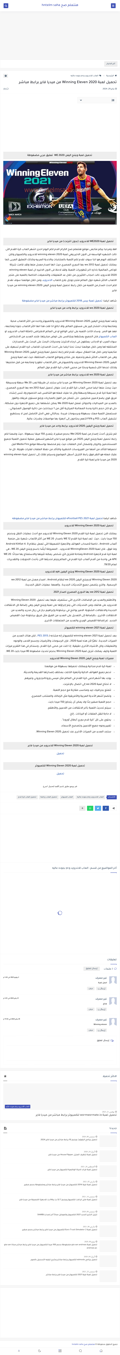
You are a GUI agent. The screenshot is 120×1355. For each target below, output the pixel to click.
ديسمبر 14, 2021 (88, 1197)
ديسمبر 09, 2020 (88, 1212)
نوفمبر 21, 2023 (108, 1112)
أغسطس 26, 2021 (88, 1167)
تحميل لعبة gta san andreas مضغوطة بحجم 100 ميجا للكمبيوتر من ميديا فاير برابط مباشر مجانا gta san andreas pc (50, 1246)
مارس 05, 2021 (89, 1182)
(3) (6, 89)
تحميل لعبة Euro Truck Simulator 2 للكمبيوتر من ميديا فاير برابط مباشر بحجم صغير (59, 1230)
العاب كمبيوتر (67, 797)
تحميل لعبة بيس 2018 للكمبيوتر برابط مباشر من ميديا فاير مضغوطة (62, 301)
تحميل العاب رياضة (48, 797)
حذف (91, 988)
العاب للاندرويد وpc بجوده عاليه (86, 76)
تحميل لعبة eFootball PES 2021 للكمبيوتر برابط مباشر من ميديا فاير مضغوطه (57, 518)
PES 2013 (43, 636)
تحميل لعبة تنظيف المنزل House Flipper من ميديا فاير (72, 1155)
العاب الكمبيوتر (108, 336)
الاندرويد (48, 280)
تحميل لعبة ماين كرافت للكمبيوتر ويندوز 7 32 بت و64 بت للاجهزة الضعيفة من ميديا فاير (58, 1200)
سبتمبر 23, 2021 (88, 1271)
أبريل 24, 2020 (89, 1152)
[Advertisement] (60, 35)
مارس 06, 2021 (89, 1226)
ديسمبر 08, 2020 (88, 1137)
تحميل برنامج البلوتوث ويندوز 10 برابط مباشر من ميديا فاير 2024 (69, 1140)
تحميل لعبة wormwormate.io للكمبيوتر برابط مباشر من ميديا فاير (76, 1115)
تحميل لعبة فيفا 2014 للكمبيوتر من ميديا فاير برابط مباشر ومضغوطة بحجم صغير (60, 1185)
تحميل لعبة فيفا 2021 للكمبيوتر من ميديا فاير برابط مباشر (71, 1275)
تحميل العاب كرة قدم (27, 797)
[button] (106, 808)
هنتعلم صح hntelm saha (60, 5)
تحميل (60, 753)
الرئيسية (111, 76)
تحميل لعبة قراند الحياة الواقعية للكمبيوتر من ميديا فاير (72, 1170)
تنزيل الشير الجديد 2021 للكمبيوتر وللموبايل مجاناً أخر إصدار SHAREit (67, 1215)
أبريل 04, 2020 (89, 1256)
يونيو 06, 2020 (89, 1241)
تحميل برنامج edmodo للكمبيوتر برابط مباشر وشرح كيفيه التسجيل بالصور (64, 1260)
